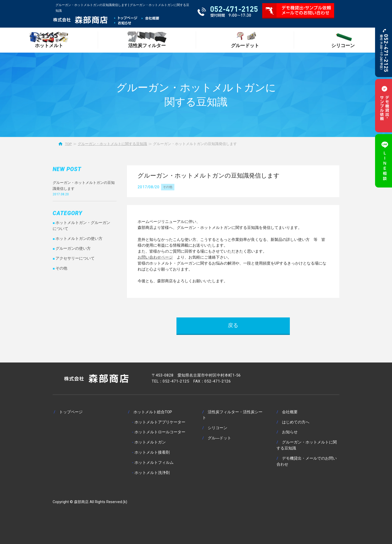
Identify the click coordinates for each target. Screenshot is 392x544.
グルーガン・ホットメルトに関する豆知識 (112, 144)
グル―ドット (219, 438)
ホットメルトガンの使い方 (79, 238)
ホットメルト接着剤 (152, 452)
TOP (68, 144)
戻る (233, 325)
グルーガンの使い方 (73, 248)
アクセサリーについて (75, 258)
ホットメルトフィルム (154, 462)
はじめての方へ (295, 422)
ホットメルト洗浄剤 (152, 472)
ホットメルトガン (150, 442)
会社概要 (290, 412)
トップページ (71, 412)
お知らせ (290, 432)
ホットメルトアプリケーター (159, 422)
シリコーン (217, 428)
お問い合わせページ (155, 257)
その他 (167, 187)
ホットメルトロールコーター (159, 432)
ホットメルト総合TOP (152, 412)
